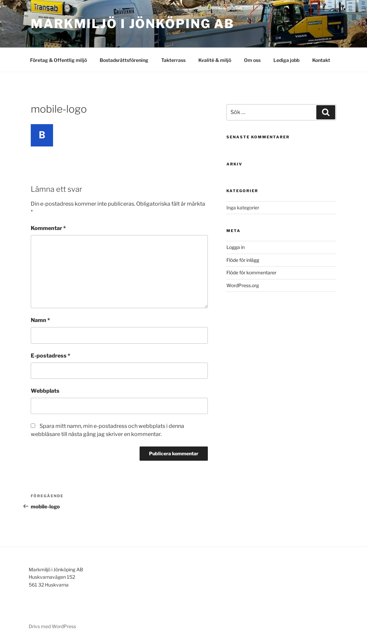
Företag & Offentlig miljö (58, 60)
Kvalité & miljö (214, 60)
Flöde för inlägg (242, 260)
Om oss (252, 60)
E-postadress (50, 355)
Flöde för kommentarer (251, 272)
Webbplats (45, 391)
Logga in (235, 247)
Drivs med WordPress (52, 626)
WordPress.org (242, 285)
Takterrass (173, 60)
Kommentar (48, 228)
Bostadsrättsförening (124, 60)
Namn (40, 320)
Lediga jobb (286, 60)
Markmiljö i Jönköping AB (132, 23)
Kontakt (321, 60)
